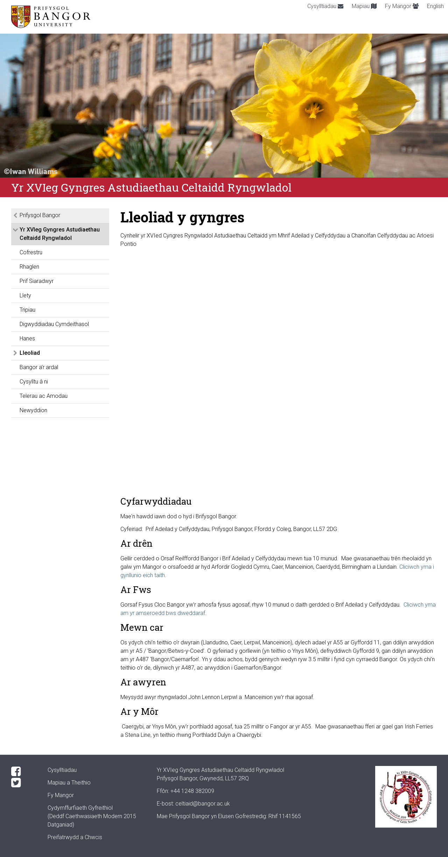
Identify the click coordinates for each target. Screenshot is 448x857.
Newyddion (33, 410)
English (435, 6)
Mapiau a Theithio (69, 782)
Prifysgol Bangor (40, 215)
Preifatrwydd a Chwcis (75, 837)
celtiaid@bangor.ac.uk (202, 803)
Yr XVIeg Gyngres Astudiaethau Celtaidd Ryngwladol (60, 233)
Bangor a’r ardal (39, 367)
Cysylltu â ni (34, 381)
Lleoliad (30, 353)
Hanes (27, 338)
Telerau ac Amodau (44, 396)
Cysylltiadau (325, 6)
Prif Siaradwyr (37, 281)
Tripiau (27, 309)
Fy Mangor (402, 6)
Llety (25, 295)
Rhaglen (29, 266)
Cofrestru (31, 252)
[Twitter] (23, 782)
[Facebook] (23, 771)
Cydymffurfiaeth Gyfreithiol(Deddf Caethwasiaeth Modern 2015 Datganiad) (92, 816)
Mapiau (364, 6)
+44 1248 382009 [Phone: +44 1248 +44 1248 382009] (192, 791)
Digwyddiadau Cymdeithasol (54, 324)
